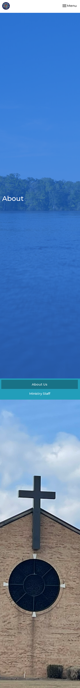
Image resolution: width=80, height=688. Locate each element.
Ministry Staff (39, 393)
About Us (39, 384)
